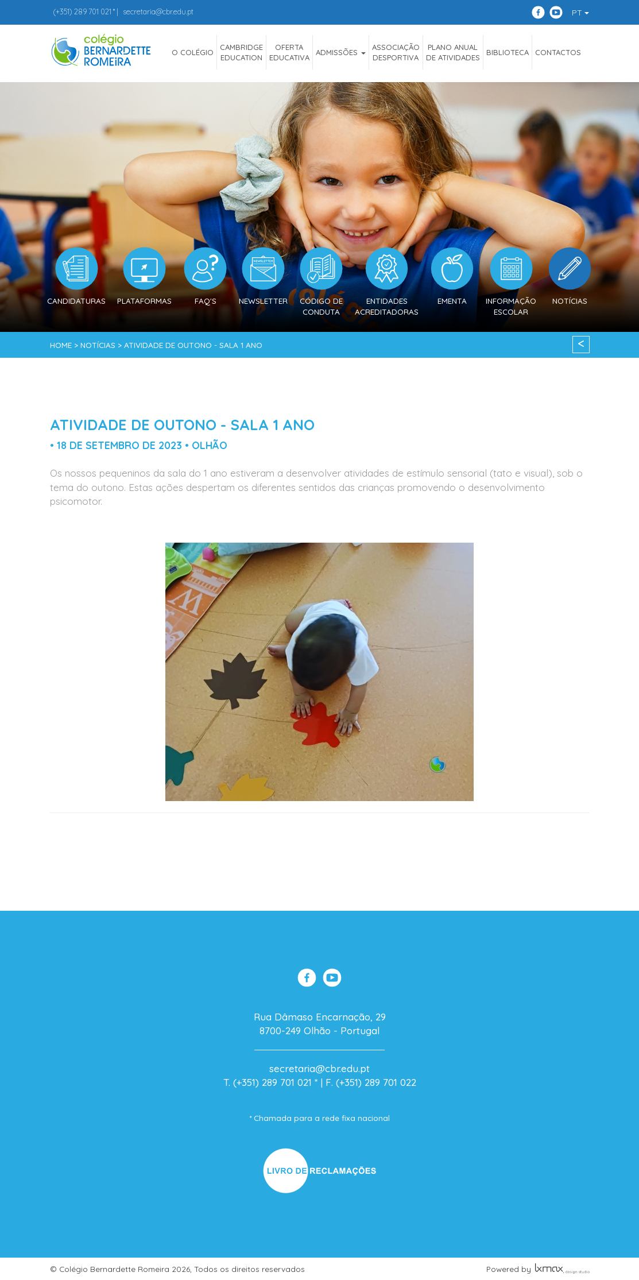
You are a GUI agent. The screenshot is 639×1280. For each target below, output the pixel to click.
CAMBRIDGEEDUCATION (241, 52)
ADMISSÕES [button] (341, 52)
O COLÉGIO (193, 52)
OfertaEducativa (289, 52)
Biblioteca (507, 52)
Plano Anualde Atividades (453, 52)
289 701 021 (82, 11)
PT (580, 12)
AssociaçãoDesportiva (396, 52)
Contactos (558, 52)
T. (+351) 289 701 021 (267, 1082)
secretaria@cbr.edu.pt (158, 11)
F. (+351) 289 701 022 (371, 1082)
